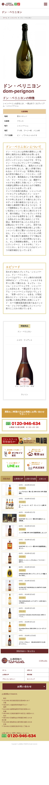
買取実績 (29, 603)
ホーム (5, 18)
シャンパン (13, 18)
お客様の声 (5, 603)
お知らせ (29, 599)
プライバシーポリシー (8, 608)
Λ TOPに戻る (43, 591)
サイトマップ (31, 608)
